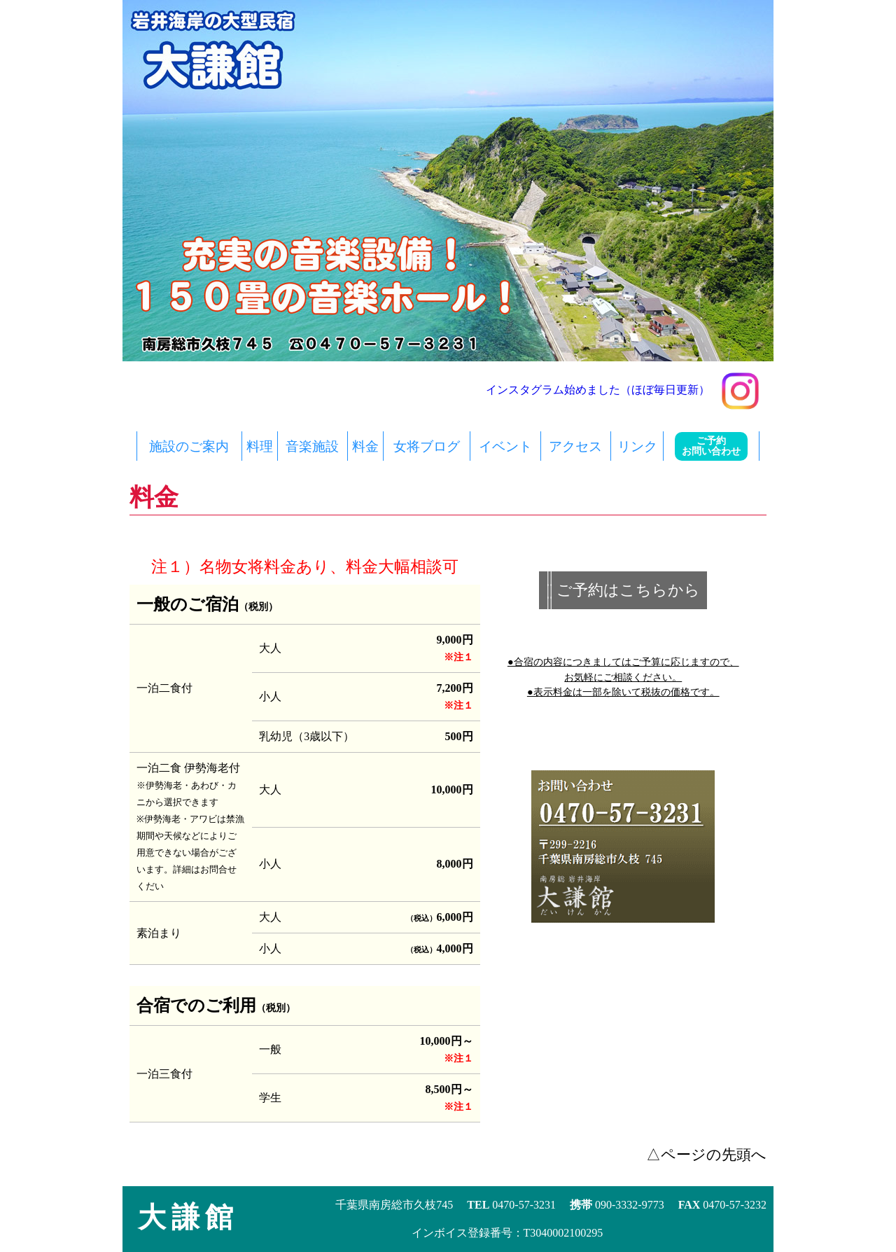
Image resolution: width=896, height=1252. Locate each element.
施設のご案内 (189, 446)
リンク (637, 446)
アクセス (575, 446)
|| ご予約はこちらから (623, 590)
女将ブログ (426, 446)
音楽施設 (312, 446)
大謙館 (188, 1217)
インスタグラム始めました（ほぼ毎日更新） (623, 390)
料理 (259, 446)
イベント (505, 446)
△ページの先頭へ (706, 1154)
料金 (365, 446)
